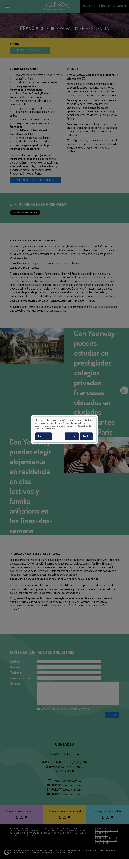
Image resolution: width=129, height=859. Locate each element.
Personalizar (43, 436)
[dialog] (64, 429)
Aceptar (86, 436)
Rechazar (72, 436)
